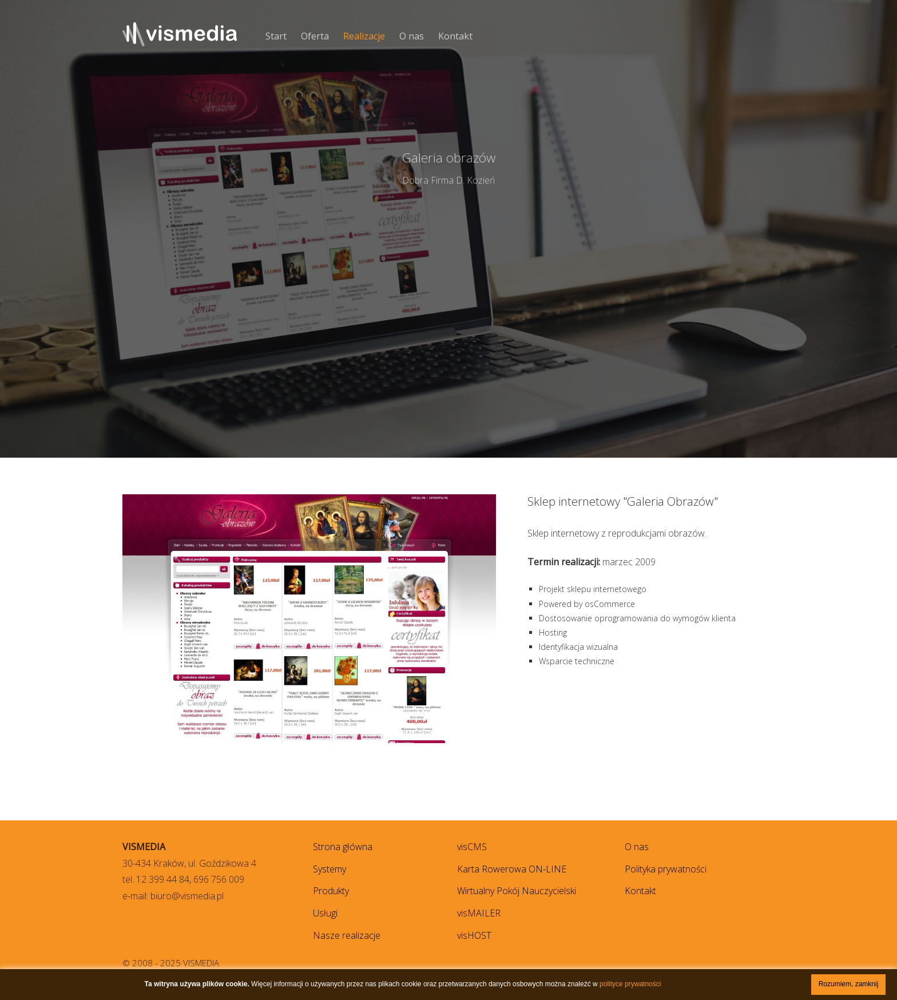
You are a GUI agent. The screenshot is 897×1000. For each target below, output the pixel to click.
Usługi (325, 913)
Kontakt (455, 36)
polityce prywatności (630, 984)
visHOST (474, 935)
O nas (411, 36)
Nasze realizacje (346, 935)
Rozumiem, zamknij (849, 984)
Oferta (315, 36)
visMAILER (479, 913)
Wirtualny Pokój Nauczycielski (516, 890)
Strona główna (342, 846)
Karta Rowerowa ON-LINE (511, 869)
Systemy (329, 869)
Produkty (331, 890)
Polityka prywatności (666, 869)
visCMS (472, 846)
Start (276, 36)
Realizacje (364, 36)
